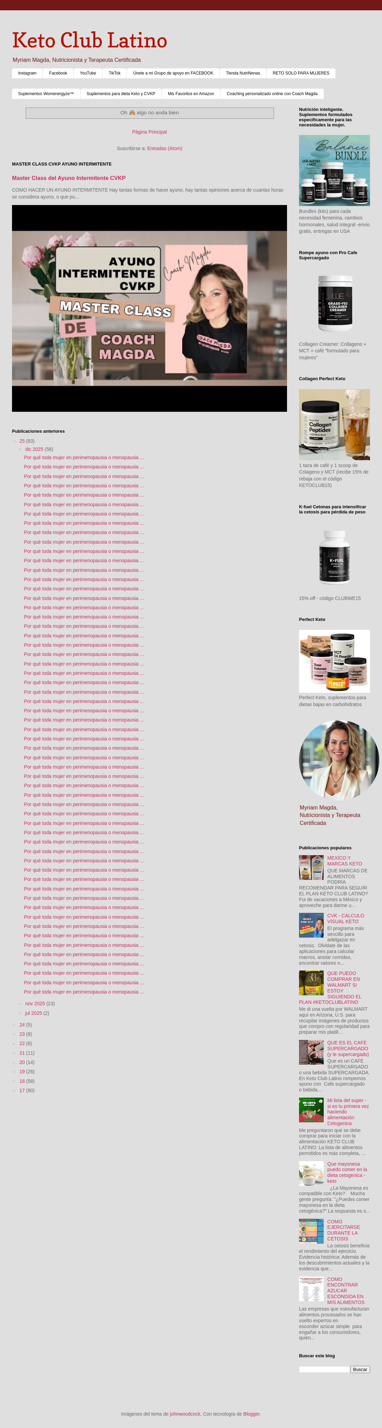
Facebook (58, 73)
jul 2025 (34, 1013)
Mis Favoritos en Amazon (191, 93)
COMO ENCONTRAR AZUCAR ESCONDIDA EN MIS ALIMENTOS (346, 1291)
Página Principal (149, 132)
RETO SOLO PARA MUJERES (301, 73)
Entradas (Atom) (164, 148)
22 (23, 1043)
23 (23, 1034)
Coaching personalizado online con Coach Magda (272, 93)
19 (23, 1071)
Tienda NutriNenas (243, 73)
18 (23, 1081)
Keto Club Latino (89, 39)
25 (23, 441)
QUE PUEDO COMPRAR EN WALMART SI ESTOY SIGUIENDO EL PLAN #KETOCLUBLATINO (330, 988)
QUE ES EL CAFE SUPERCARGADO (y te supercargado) (348, 1048)
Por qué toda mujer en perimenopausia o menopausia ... (84, 457)
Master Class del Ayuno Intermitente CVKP (69, 178)
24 (23, 1025)
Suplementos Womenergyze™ (46, 93)
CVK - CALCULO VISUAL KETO (345, 918)
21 (23, 1053)
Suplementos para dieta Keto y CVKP (121, 93)
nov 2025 (35, 1003)
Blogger (251, 1414)
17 (23, 1090)
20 (23, 1062)
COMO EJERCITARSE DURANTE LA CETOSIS (343, 1230)
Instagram (27, 73)
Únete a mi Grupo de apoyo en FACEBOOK (173, 73)
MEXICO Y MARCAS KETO (344, 860)
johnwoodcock (185, 1414)
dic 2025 (35, 449)
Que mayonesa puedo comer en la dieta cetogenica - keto (347, 1172)
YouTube (88, 73)
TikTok (114, 73)
